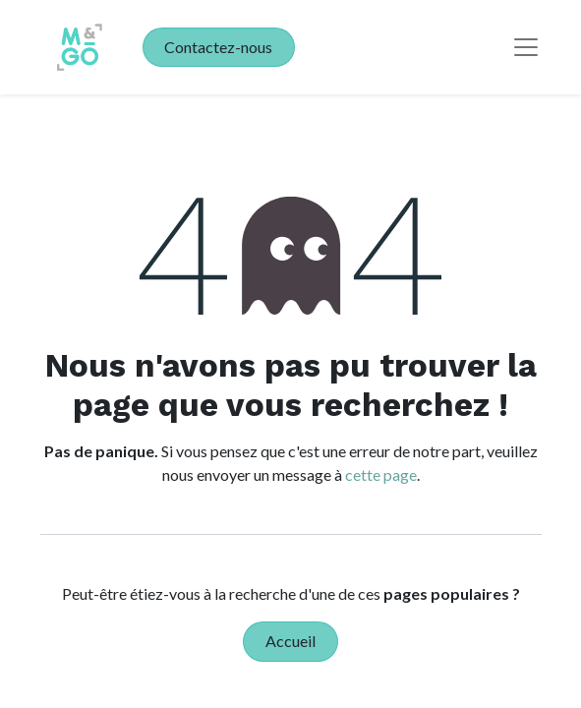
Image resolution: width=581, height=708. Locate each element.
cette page (381, 474)
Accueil (290, 640)
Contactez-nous (218, 46)
